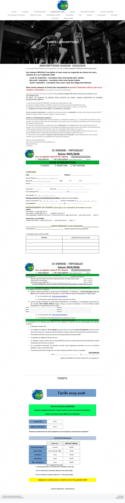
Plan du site (18, 496)
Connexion (121, 496)
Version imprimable (7, 496)
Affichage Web (120, 497)
